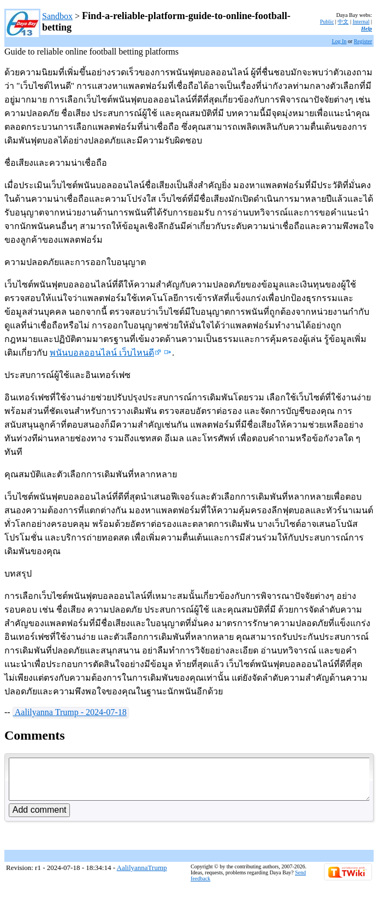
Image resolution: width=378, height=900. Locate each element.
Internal (360, 22)
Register (363, 41)
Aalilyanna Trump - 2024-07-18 (70, 712)
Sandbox (57, 16)
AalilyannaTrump (142, 876)
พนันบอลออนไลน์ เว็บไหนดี (105, 352)
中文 (343, 22)
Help (366, 29)
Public (327, 22)
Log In (339, 41)
